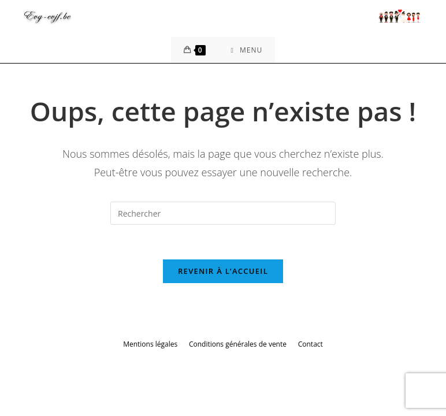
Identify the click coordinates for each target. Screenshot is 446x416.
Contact (310, 344)
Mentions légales (150, 344)
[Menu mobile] (247, 50)
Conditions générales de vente (238, 344)
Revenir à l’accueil (223, 271)
